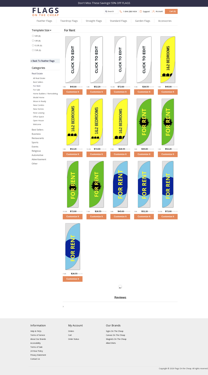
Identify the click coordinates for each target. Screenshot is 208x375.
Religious (36, 150)
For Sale (36, 89)
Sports (35, 142)
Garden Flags (142, 20)
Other (35, 163)
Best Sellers (38, 82)
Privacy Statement (38, 355)
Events (35, 146)
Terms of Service (37, 335)
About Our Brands (38, 339)
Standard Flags (118, 20)
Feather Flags (44, 20)
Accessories (165, 20)
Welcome (37, 124)
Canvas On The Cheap (115, 335)
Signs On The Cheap (114, 331)
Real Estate (37, 73)
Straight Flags (94, 20)
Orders (71, 331)
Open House (38, 120)
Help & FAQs (35, 331)
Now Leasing (38, 113)
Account (157, 11)
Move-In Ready (39, 101)
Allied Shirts (111, 343)
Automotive (37, 155)
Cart (70, 335)
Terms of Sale (36, 347)
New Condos (38, 105)
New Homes (38, 109)
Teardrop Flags (69, 20)
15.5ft (37, 45)
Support (145, 11)
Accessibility (35, 343)
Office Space (38, 116)
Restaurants (38, 138)
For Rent (36, 86)
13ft (36, 40)
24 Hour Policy (36, 351)
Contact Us (35, 359)
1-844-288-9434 (128, 11)
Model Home (38, 97)
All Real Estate (39, 78)
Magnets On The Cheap (116, 339)
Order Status (73, 339)
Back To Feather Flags (43, 60)
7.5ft (36, 50)
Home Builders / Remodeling (45, 93)
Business (36, 133)
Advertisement (39, 159)
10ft (36, 36)
